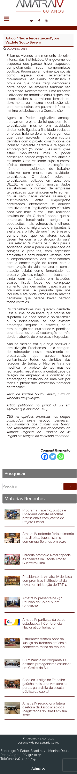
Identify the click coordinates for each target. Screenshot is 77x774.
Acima (38, 768)
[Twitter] (52, 456)
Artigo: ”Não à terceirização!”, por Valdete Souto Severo (32, 40)
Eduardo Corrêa (49, 742)
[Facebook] (44, 456)
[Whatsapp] (60, 456)
